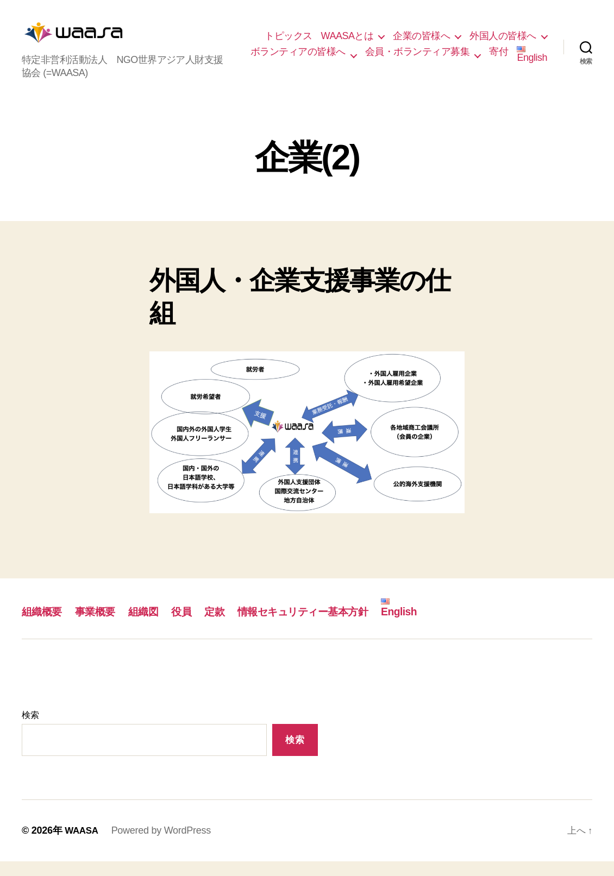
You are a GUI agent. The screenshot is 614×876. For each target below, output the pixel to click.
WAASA (83, 845)
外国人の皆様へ (388, 51)
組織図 (153, 626)
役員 (194, 626)
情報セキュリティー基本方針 (326, 626)
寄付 (498, 67)
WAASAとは (433, 35)
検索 (30, 729)
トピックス (375, 35)
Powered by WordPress (163, 845)
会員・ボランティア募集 (417, 67)
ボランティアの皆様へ (488, 51)
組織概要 (44, 626)
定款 (229, 626)
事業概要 (101, 626)
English (532, 70)
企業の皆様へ (507, 35)
